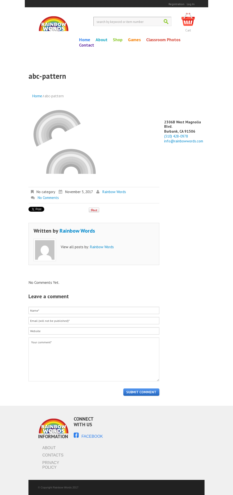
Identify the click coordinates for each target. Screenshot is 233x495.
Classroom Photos (163, 39)
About (102, 39)
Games (134, 39)
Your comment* (93, 359)
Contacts (52, 455)
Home (84, 39)
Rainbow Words (114, 191)
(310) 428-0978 (176, 136)
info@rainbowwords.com (183, 141)
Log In (191, 4)
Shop (118, 39)
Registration (176, 4)
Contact (86, 45)
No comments (48, 197)
